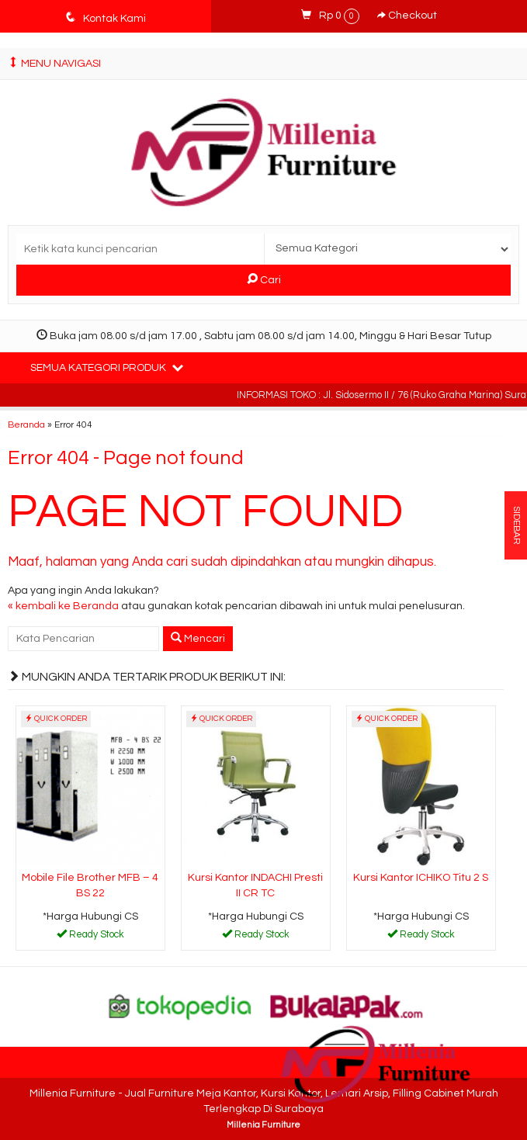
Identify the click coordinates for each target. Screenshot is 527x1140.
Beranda (26, 424)
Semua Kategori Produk (106, 367)
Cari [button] (264, 279)
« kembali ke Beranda (63, 606)
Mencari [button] (198, 638)
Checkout (407, 15)
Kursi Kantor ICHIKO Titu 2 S (420, 877)
